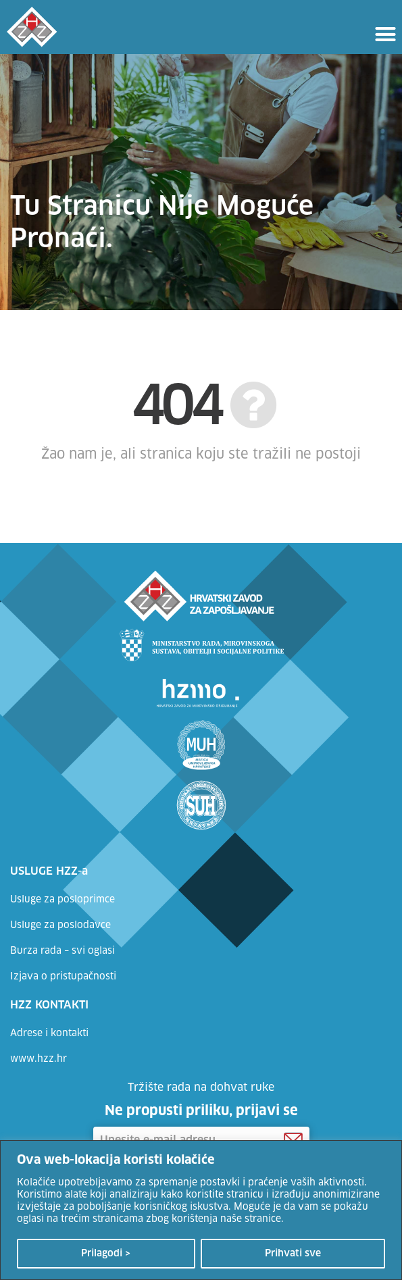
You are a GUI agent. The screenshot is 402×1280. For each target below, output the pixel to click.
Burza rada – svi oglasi (62, 951)
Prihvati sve (293, 1253)
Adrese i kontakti (49, 1033)
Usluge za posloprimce (62, 899)
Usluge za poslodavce (60, 925)
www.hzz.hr (38, 1059)
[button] (386, 34)
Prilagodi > (105, 1253)
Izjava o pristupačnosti (63, 976)
